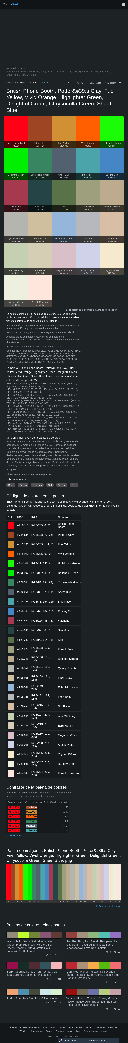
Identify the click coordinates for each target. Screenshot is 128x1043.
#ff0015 (23, 525)
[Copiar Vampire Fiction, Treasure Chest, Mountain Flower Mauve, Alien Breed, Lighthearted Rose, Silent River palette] (114, 1009)
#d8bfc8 (23, 735)
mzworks (104, 1031)
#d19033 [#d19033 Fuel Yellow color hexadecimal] (11, 542)
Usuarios (100, 1027)
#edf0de (23, 764)
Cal (50, 484)
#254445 (23, 630)
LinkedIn (77, 1037)
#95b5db (23, 687)
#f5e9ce (23, 754)
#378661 (23, 582)
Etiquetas (89, 1027)
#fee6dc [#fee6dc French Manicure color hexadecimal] (11, 771)
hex (48, 82)
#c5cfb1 (23, 716)
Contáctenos (37, 1031)
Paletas (13, 1027)
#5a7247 (23, 640)
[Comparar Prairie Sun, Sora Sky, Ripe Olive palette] (59, 1002)
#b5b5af (23, 668)
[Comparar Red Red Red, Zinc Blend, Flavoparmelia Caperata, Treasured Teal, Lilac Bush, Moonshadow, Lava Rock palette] (119, 952)
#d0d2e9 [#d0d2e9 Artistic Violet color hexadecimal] (11, 742)
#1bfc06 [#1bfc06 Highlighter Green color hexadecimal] (11, 561)
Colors (11, 4)
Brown (23, 484)
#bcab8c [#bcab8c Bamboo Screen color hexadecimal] (11, 657)
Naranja (37, 484)
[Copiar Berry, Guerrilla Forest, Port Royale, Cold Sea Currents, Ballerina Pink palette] (55, 979)
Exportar (110, 83)
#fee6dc (23, 773)
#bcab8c (23, 659)
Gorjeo (50, 1037)
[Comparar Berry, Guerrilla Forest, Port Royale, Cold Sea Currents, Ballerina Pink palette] (59, 979)
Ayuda (49, 1031)
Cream (62, 484)
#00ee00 (23, 573)
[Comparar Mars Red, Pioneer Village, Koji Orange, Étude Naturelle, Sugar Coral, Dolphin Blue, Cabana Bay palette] (119, 982)
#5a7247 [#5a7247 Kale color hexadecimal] (11, 638)
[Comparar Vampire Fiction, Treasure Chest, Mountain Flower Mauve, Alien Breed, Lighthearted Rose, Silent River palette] (119, 1009)
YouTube (58, 1037)
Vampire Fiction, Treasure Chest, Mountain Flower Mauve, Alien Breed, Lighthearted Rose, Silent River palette (92, 1001)
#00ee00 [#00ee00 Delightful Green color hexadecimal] (11, 571)
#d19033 (23, 544)
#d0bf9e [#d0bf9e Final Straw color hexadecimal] (11, 676)
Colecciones (49, 1027)
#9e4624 (23, 535)
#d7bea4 (23, 706)
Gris (74, 484)
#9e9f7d (23, 649)
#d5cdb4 (23, 725)
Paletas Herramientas (30, 1027)
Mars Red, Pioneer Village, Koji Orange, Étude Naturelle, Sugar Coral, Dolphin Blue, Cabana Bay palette (93, 974)
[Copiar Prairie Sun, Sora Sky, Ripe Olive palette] (55, 1002)
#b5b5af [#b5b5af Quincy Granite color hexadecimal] (11, 666)
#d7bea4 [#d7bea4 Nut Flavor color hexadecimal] (11, 704)
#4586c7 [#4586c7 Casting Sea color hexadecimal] (11, 609)
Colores (61, 1027)
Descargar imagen (108, 906)
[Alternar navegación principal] (124, 4)
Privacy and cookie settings (68, 1031)
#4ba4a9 (23, 601)
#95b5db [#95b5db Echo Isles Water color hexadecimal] (11, 685)
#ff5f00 (23, 554)
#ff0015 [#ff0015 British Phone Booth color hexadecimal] (11, 523)
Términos (24, 1031)
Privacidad (113, 1027)
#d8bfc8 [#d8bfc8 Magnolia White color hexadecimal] (11, 733)
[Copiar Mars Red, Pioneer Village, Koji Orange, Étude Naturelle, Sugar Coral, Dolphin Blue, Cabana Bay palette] (114, 982)
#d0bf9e (23, 678)
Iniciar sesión (71, 310)
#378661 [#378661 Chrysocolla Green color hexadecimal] (11, 580)
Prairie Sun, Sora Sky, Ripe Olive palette (32, 998)
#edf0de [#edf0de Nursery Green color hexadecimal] (11, 762)
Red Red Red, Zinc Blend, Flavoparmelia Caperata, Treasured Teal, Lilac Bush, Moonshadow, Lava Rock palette (91, 944)
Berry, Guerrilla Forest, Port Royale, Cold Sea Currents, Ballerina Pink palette (32, 973)
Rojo (11, 484)
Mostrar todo (14, 835)
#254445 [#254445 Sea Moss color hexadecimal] (11, 628)
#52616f (23, 592)
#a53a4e (23, 620)
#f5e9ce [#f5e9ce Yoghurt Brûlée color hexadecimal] (11, 752)
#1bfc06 (23, 563)
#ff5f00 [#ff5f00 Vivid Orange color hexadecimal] (11, 552)
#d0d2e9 (23, 745)
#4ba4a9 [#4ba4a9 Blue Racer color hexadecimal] (11, 599)
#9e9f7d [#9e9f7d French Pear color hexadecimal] (11, 647)
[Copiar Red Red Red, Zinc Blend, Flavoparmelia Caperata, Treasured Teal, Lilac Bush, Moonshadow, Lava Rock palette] (114, 952)
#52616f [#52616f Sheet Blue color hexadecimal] (11, 590)
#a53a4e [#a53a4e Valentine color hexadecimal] (11, 618)
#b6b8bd (23, 697)
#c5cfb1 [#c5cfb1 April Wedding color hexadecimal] (11, 714)
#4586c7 (23, 611)
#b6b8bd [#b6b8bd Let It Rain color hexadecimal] (11, 695)
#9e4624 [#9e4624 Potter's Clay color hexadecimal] (11, 533)
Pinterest (68, 1037)
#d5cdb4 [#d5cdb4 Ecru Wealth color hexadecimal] (11, 723)
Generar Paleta (75, 1027)
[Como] (70, 83)
